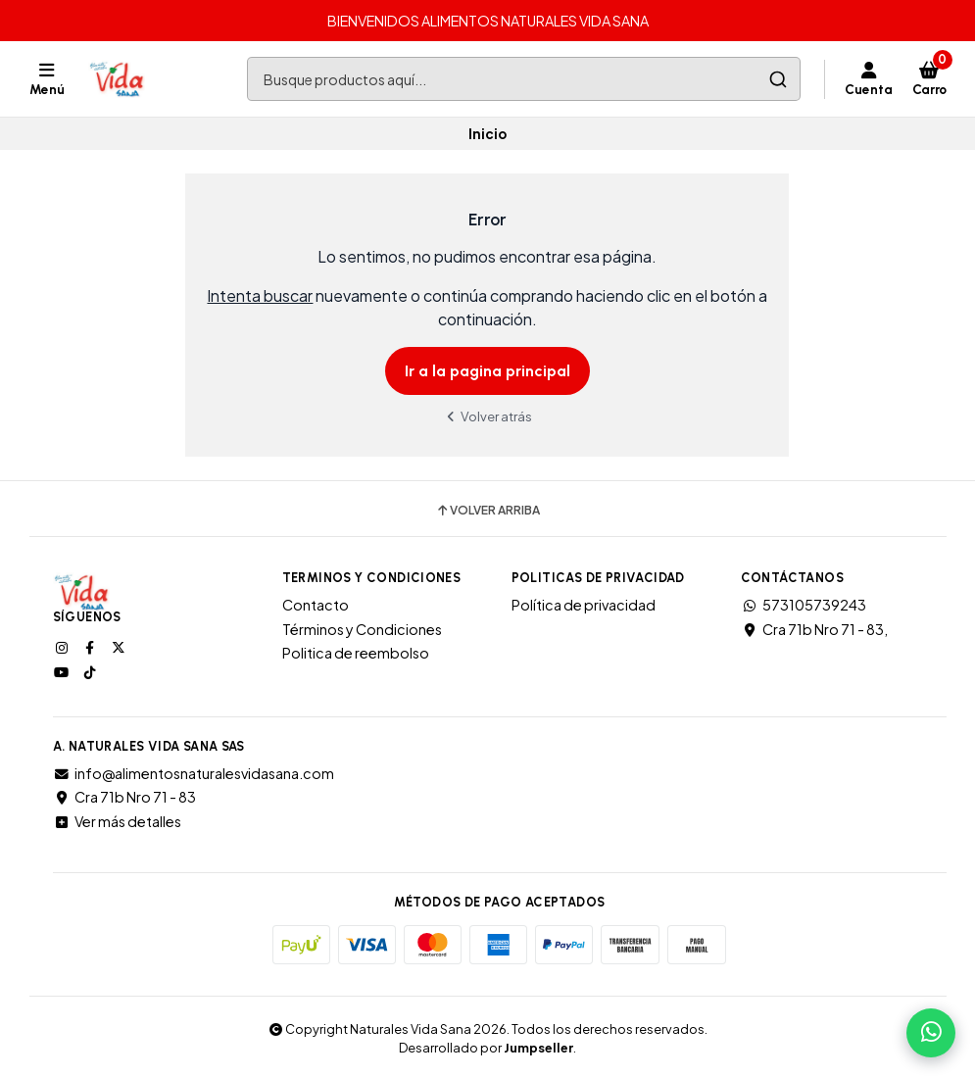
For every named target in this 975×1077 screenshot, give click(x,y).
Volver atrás (488, 416)
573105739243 (803, 605)
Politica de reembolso (355, 653)
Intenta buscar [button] (260, 295)
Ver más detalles (117, 821)
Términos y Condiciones (362, 629)
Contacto (315, 605)
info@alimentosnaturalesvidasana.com (193, 773)
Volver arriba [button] (487, 510)
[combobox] (523, 79)
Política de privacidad (584, 605)
